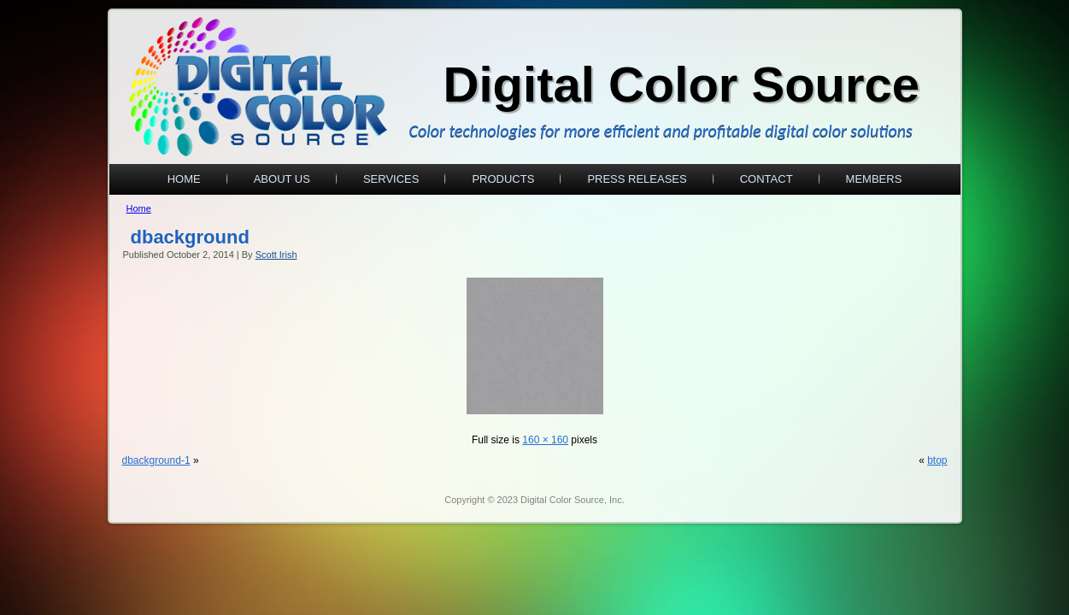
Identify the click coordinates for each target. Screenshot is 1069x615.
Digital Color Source (681, 84)
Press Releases (636, 179)
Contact (766, 179)
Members (874, 179)
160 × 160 (545, 440)
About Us (282, 179)
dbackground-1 (156, 460)
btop (937, 460)
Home (184, 179)
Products (503, 179)
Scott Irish (276, 254)
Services (391, 179)
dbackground (190, 237)
